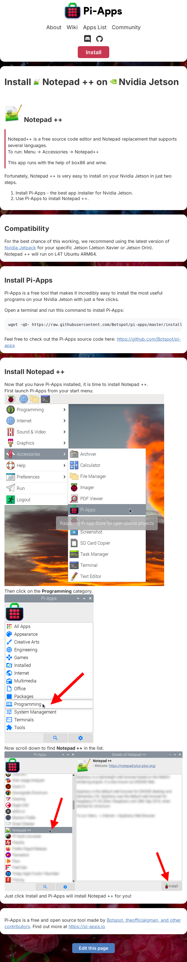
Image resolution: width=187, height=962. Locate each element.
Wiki (72, 27)
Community (126, 27)
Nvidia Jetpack (20, 247)
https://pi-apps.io (87, 926)
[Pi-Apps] (93, 11)
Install (93, 52)
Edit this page (93, 948)
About (53, 27)
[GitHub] (99, 40)
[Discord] (87, 40)
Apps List (94, 27)
